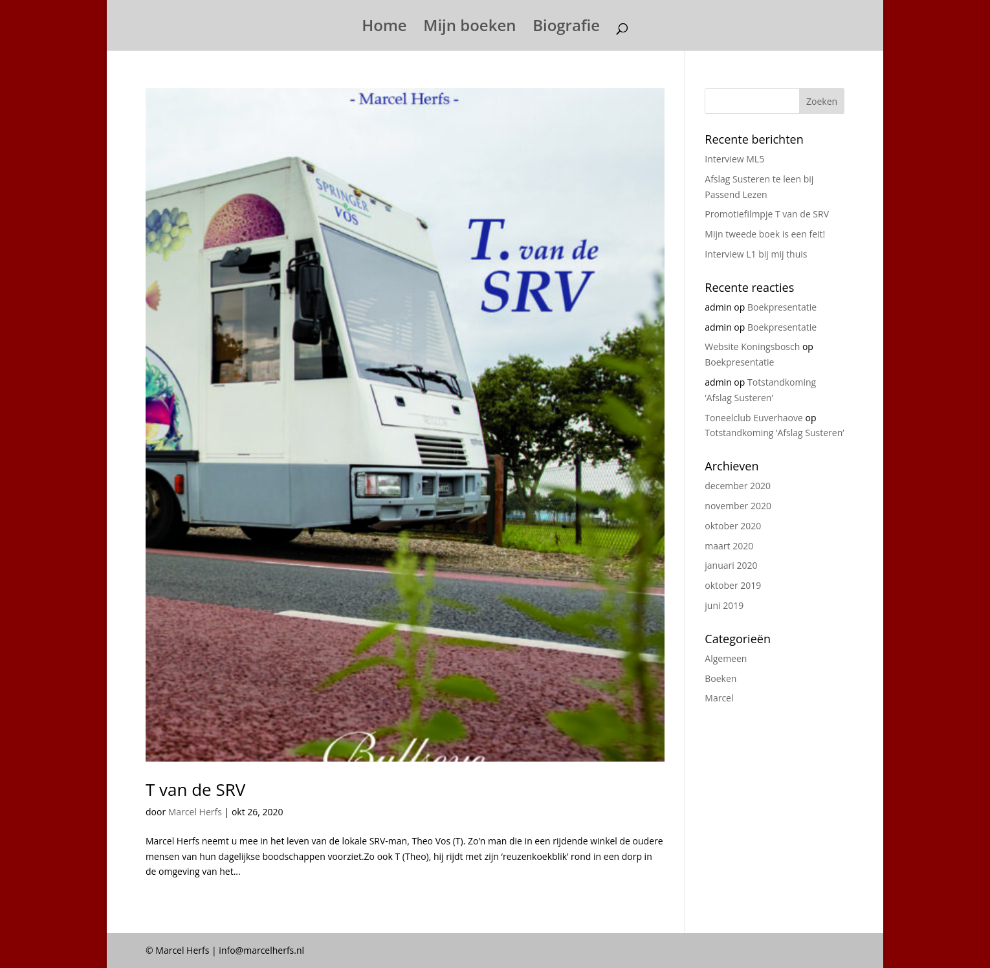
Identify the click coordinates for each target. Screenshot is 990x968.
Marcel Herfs (195, 812)
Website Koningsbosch (752, 346)
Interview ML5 (734, 159)
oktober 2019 (733, 585)
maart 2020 (729, 546)
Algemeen (726, 658)
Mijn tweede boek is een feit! (765, 234)
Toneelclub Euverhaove (754, 418)
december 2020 (738, 485)
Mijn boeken (469, 28)
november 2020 (738, 506)
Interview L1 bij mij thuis (756, 254)
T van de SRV (195, 789)
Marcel (719, 698)
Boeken (720, 678)
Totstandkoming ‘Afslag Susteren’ (774, 432)
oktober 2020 (733, 526)
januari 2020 (731, 565)
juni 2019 (724, 605)
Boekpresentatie (782, 307)
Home (384, 28)
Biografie (566, 28)
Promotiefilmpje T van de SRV (767, 214)
